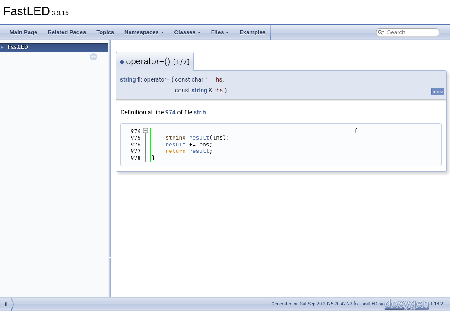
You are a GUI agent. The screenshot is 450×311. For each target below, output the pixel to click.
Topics (105, 32)
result (199, 137)
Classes (187, 32)
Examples (252, 32)
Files (220, 32)
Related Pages (67, 32)
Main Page (23, 32)
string (128, 79)
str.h (200, 112)
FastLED (18, 47)
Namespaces (144, 32)
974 (170, 112)
